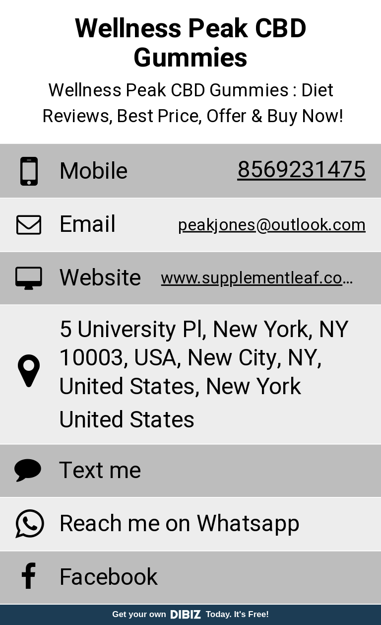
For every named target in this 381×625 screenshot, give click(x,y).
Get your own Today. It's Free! (190, 614)
